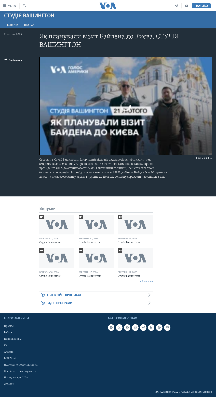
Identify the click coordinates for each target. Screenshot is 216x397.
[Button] (13, 60)
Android (9, 352)
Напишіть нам (12, 339)
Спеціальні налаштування (20, 371)
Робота (8, 332)
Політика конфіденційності (21, 365)
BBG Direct (10, 358)
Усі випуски (146, 281)
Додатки (9, 384)
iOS (6, 345)
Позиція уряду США (16, 377)
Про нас (29, 25)
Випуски (12, 25)
